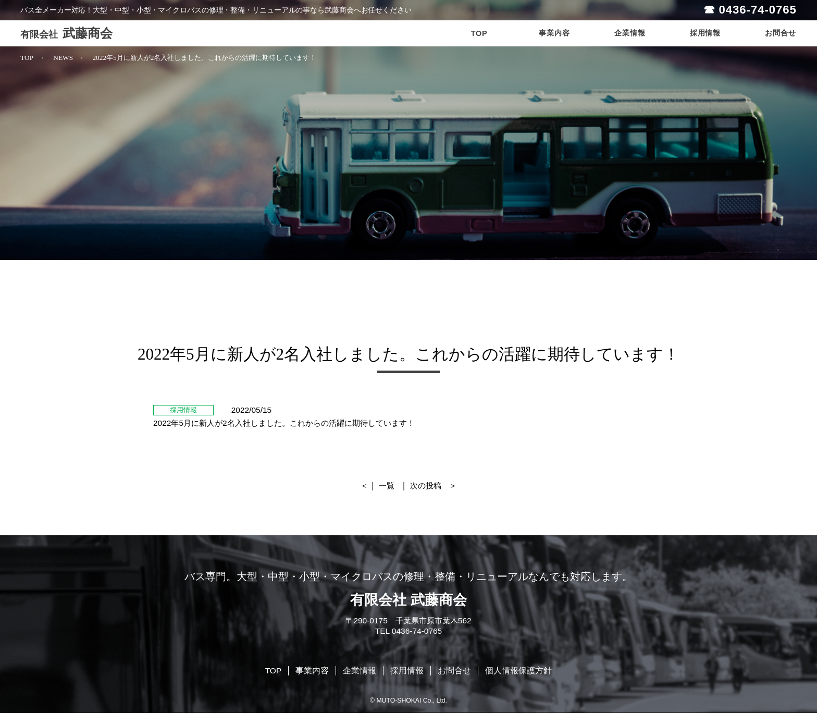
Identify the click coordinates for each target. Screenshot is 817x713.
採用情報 (407, 670)
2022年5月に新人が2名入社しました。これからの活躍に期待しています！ (204, 58)
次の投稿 (425, 485)
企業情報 (359, 670)
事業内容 (312, 670)
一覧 (386, 485)
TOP (26, 58)
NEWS (63, 58)
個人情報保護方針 (518, 670)
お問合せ (454, 670)
